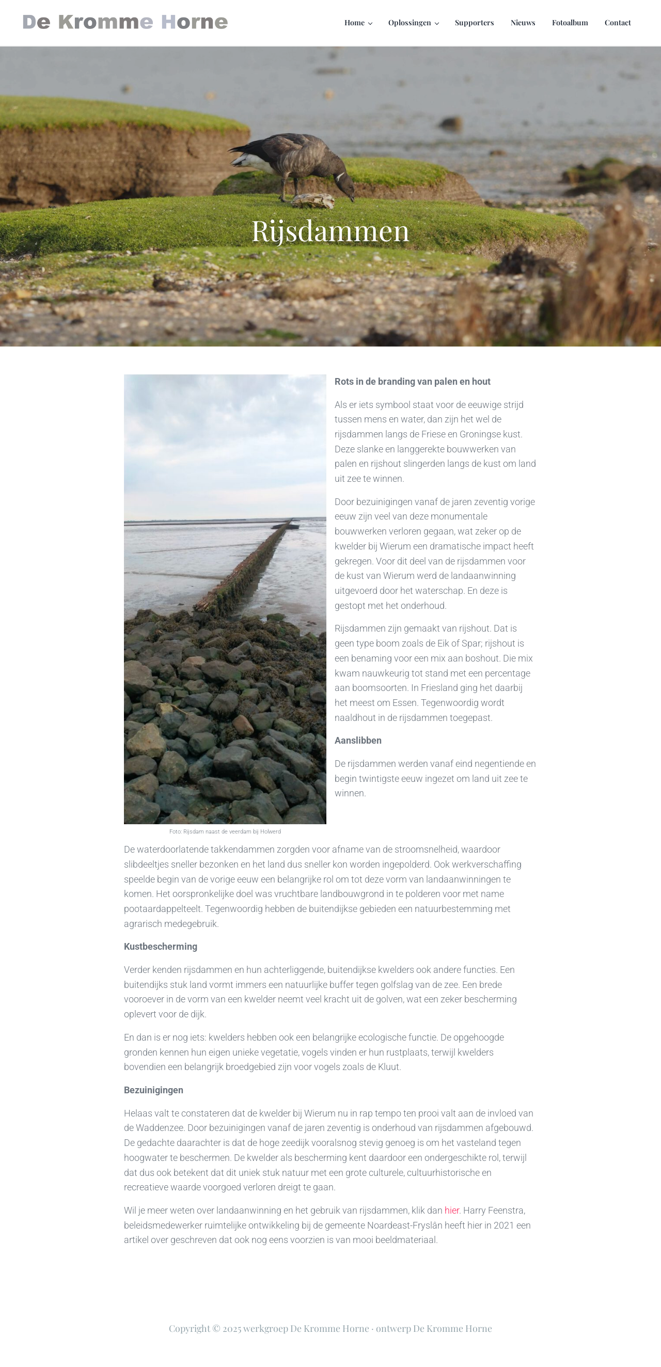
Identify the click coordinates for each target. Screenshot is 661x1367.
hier (452, 1210)
